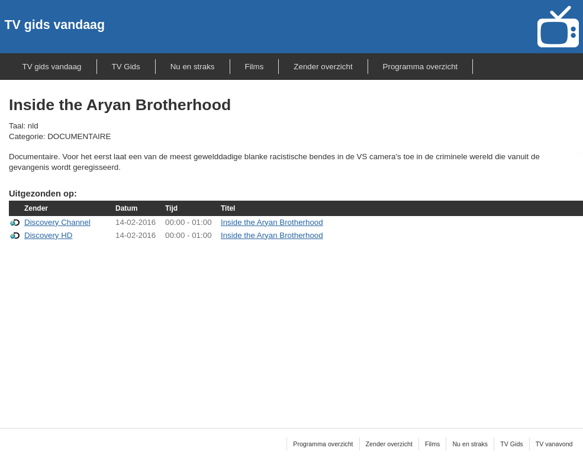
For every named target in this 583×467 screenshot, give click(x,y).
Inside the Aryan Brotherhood (272, 222)
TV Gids (126, 66)
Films (254, 66)
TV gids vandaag (55, 25)
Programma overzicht (420, 66)
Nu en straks (192, 66)
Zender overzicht (323, 66)
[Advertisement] (296, 327)
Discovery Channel (57, 222)
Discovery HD (48, 235)
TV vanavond (554, 443)
